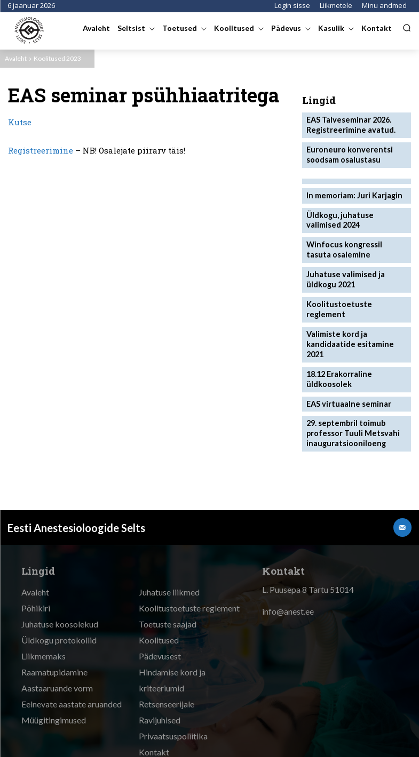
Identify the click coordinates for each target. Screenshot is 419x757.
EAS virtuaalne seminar (345, 364)
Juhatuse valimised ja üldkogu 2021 (342, 268)
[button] (406, 27)
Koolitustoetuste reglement (354, 291)
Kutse (19, 122)
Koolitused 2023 (57, 58)
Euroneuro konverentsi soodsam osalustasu (345, 150)
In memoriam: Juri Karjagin (351, 189)
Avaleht (16, 58)
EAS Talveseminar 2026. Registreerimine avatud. (347, 123)
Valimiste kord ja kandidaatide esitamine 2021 (355, 314)
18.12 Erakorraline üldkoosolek (337, 341)
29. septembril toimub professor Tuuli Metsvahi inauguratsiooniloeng (349, 392)
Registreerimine (40, 150)
